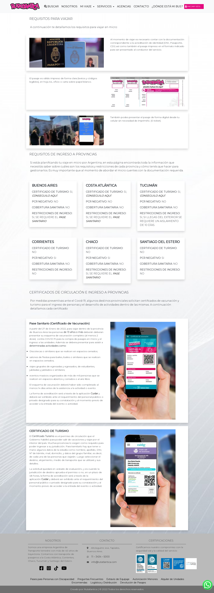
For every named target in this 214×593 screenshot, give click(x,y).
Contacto (141, 6)
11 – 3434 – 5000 (100, 556)
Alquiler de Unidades (172, 579)
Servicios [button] (104, 6)
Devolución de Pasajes (133, 582)
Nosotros (69, 6)
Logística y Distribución (103, 582)
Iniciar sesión (194, 6)
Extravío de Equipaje (117, 579)
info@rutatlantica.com (104, 562)
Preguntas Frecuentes (90, 579)
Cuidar (94, 393)
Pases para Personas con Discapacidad (52, 579)
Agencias (124, 6)
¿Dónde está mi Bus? (167, 6)
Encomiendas (79, 582)
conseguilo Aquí (44, 195)
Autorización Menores (145, 579)
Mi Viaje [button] (86, 6)
